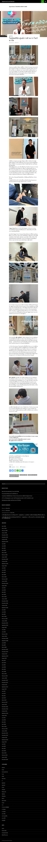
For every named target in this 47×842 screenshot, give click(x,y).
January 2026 (4, 532)
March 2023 (4, 596)
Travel (3, 802)
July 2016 (4, 717)
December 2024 (5, 559)
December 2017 (5, 680)
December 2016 (5, 706)
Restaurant (4, 791)
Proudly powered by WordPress (7, 840)
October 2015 (4, 737)
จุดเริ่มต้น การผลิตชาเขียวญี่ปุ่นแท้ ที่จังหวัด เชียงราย (35, 514)
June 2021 (4, 631)
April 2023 (4, 594)
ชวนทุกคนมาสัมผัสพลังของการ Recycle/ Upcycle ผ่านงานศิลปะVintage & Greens (17, 495)
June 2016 (4, 719)
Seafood (3, 793)
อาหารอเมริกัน (4, 815)
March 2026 (4, 528)
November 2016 (5, 708)
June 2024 (4, 570)
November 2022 (5, 603)
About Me (8, 508)
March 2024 (4, 576)
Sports (3, 798)
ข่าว (2, 804)
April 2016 (4, 724)
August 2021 (4, 627)
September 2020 (5, 640)
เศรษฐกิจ (3, 820)
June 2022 (4, 612)
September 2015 (5, 739)
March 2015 (4, 752)
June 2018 (4, 667)
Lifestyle (11, 36)
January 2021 (4, 636)
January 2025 (4, 556)
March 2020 (4, 647)
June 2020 (4, 642)
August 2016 (4, 715)
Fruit (3, 774)
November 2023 (5, 583)
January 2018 (4, 678)
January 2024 (4, 581)
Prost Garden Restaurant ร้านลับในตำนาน (10, 493)
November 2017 (5, 682)
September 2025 (5, 541)
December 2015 (5, 733)
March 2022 (4, 616)
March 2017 (4, 700)
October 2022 (4, 605)
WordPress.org (5, 834)
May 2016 (4, 722)
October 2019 (4, 653)
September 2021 (5, 625)
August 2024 (4, 565)
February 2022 (4, 618)
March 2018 (4, 673)
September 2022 (5, 607)
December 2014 (5, 759)
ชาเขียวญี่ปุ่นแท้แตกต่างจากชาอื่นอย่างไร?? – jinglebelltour (13, 514)
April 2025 (4, 550)
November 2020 (5, 638)
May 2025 (4, 548)
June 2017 (4, 693)
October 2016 (4, 711)
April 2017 (4, 697)
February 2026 (4, 530)
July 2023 (4, 587)
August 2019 (4, 658)
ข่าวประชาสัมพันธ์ (5, 807)
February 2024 (4, 578)
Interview (3, 778)
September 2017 (5, 686)
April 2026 (4, 526)
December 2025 (5, 534)
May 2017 (4, 695)
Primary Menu (45, 1)
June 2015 (4, 746)
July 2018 (4, 664)
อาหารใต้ (3, 818)
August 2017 (4, 689)
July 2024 (4, 567)
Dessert (3, 767)
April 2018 (4, 671)
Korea (3, 787)
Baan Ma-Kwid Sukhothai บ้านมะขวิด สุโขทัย (10, 491)
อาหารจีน (3, 813)
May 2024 (4, 572)
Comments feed (5, 832)
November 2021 (5, 623)
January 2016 (4, 730)
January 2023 (4, 598)
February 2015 (4, 755)
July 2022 (4, 609)
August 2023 (4, 585)
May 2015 (4, 748)
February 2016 (4, 728)
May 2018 (4, 669)
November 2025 (5, 537)
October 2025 (4, 539)
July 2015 (4, 744)
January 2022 (4, 620)
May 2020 (4, 645)
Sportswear (4, 800)
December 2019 (5, 649)
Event (3, 769)
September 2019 (5, 656)
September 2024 (5, 563)
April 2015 (4, 750)
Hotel (3, 776)
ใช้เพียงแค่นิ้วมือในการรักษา (14, 476)
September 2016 (5, 713)
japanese (3, 782)
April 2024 (4, 574)
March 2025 (4, 552)
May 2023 (4, 592)
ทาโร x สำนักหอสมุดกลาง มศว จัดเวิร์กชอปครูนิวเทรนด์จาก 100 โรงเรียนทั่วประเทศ (17, 498)
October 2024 (4, 561)
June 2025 (4, 545)
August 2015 (4, 741)
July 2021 (4, 629)
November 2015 (5, 735)
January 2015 (4, 757)
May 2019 (4, 660)
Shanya (17, 42)
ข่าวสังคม (4, 809)
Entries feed (4, 830)
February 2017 (4, 702)
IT (2, 780)
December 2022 (5, 601)
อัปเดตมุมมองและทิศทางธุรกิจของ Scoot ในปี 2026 (11, 500)
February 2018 (4, 675)
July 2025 (4, 543)
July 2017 (4, 691)
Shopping (3, 796)
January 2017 (4, 704)
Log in (3, 828)
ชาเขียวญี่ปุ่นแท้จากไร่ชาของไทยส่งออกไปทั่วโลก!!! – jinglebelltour (14, 517)
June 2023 (4, 590)
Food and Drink (5, 771)
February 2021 (4, 634)
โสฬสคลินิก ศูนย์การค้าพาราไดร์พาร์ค (23, 39)
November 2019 (5, 651)
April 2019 (4, 662)
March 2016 (4, 726)
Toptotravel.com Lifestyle (8, 1)
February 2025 (4, 554)
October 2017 (4, 684)
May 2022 (4, 614)
